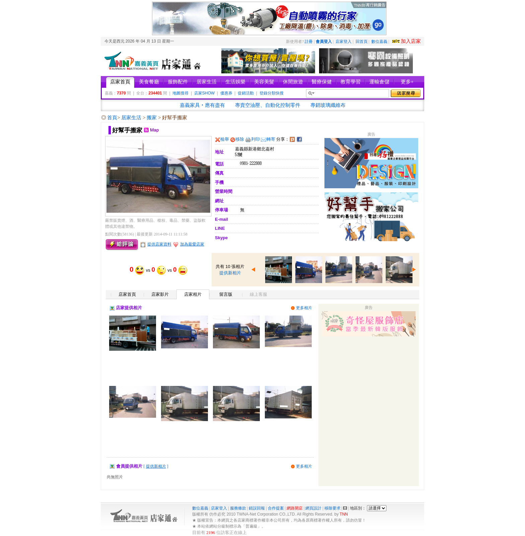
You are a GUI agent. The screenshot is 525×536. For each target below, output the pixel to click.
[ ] (156, 466)
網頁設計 (313, 508)
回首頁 (362, 41)
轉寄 (271, 139)
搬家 (152, 117)
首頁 (112, 117)
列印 (255, 139)
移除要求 (332, 508)
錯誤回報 (257, 508)
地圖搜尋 (180, 93)
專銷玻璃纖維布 (328, 105)
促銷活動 (246, 93)
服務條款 (238, 508)
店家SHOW (204, 93)
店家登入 (343, 41)
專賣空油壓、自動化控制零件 (267, 105)
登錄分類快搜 (271, 93)
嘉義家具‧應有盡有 (202, 105)
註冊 (309, 41)
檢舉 (224, 139)
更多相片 (304, 308)
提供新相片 (230, 272)
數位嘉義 (379, 41)
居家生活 (132, 117)
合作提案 (276, 508)
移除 (239, 139)
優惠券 (226, 93)
